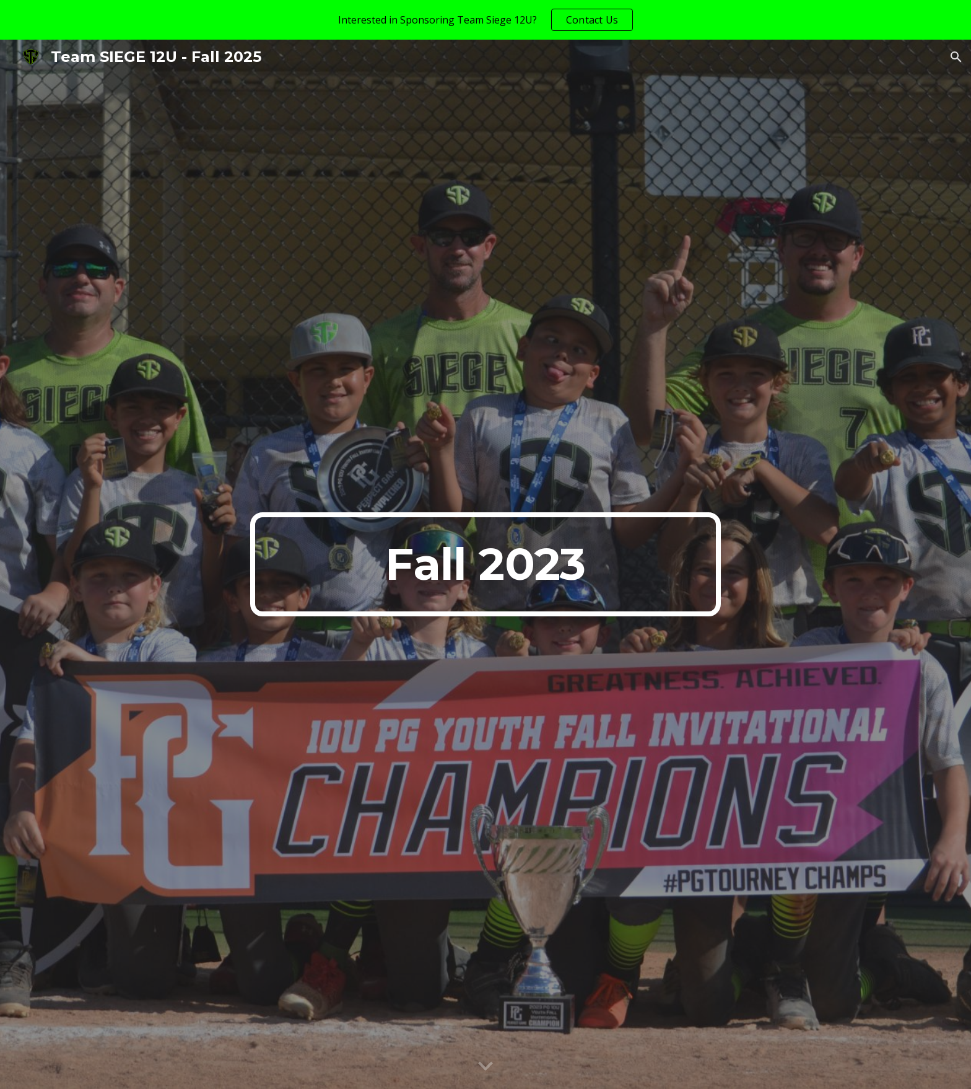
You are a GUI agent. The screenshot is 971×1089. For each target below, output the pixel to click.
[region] (485, 20)
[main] (485, 564)
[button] (956, 57)
